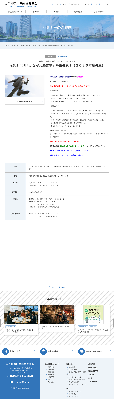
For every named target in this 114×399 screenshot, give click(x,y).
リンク (95, 4)
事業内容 (36, 12)
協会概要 (51, 369)
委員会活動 (73, 369)
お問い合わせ (75, 4)
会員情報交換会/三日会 (77, 379)
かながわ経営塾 (74, 382)
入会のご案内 (99, 12)
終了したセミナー (75, 396)
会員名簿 (51, 374)
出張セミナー (73, 393)
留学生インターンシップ (77, 384)
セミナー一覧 (25, 45)
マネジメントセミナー (76, 377)
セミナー (57, 12)
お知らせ (64, 4)
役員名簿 (51, 372)
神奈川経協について (15, 12)
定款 (49, 379)
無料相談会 (78, 12)
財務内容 (51, 377)
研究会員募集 (50, 351)
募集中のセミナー (75, 391)
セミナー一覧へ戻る (58, 287)
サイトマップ (105, 4)
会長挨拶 (51, 367)
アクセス (86, 4)
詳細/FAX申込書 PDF (24, 101)
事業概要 (72, 367)
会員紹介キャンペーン (91, 351)
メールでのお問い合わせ (19, 382)
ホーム (56, 4)
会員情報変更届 (93, 371)
